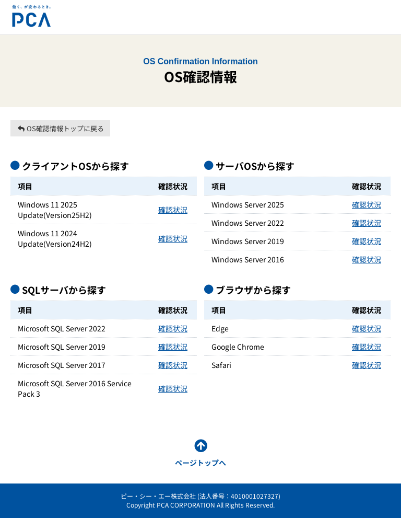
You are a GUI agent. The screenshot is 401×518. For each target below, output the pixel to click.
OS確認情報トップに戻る (60, 128)
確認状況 (172, 209)
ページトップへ (200, 462)
